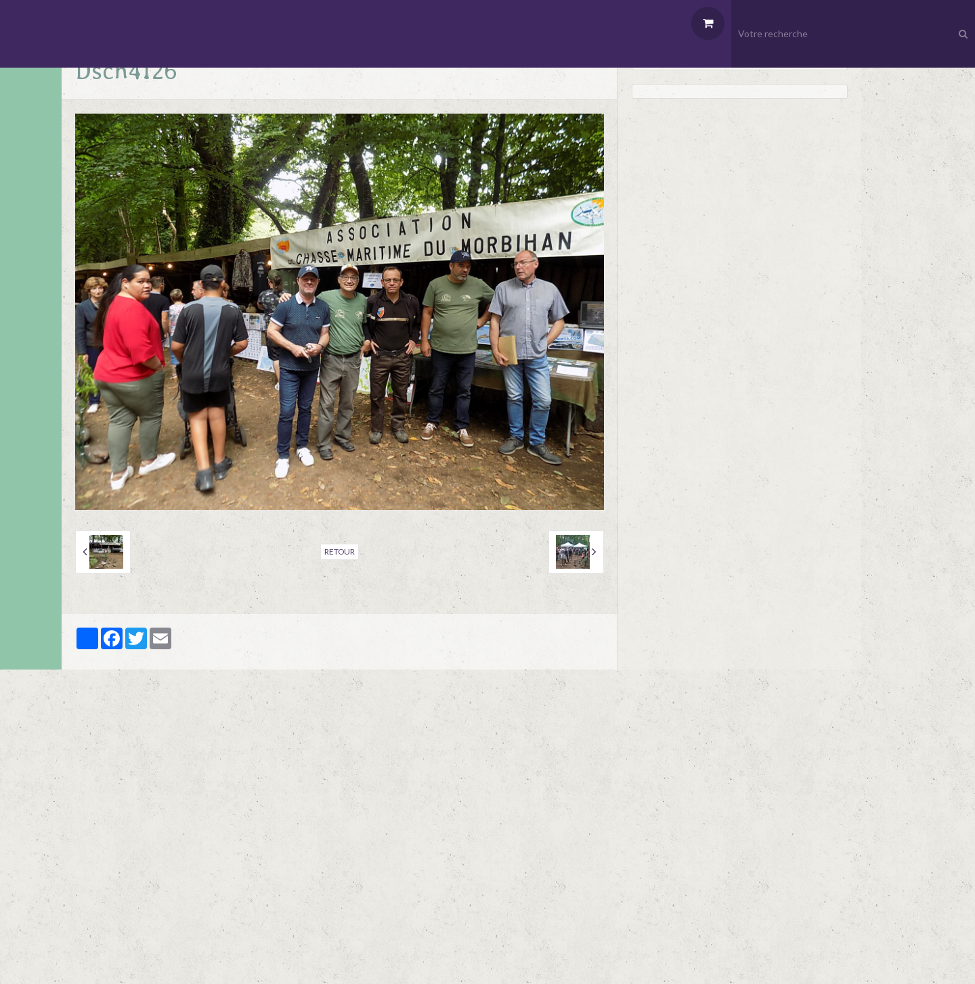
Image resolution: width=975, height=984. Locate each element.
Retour (339, 551)
